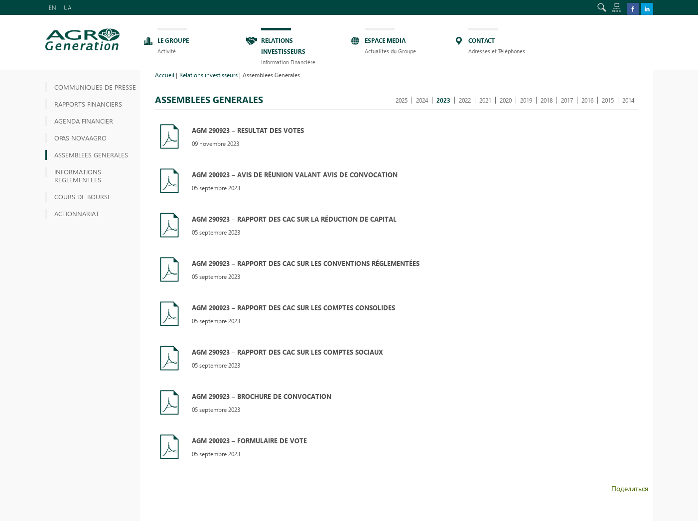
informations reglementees (77, 175)
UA (68, 7)
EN (52, 7)
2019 (526, 100)
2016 (587, 100)
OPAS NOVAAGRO (80, 137)
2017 (567, 100)
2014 (628, 100)
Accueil (164, 75)
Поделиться (629, 488)
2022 (465, 100)
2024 (422, 100)
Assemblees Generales (91, 154)
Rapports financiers (88, 104)
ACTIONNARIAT (76, 213)
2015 (608, 100)
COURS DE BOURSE (82, 196)
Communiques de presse (95, 87)
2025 (402, 100)
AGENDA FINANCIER (83, 121)
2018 (547, 100)
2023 (443, 100)
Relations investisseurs (208, 75)
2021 (485, 100)
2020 (506, 100)
